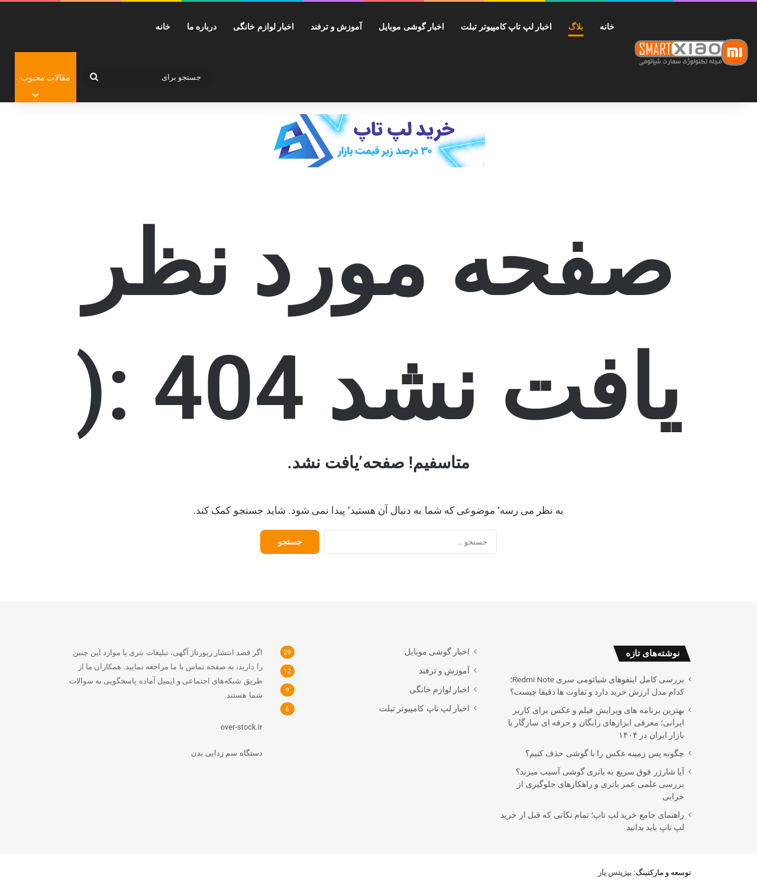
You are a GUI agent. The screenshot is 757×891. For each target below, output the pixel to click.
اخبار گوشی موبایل (411, 26)
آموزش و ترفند (336, 26)
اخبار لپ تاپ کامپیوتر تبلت (506, 26)
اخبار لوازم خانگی (263, 26)
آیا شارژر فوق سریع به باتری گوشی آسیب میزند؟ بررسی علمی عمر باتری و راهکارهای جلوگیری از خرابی (600, 784)
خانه (607, 26)
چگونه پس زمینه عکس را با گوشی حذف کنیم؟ (604, 753)
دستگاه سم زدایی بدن (227, 753)
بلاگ (575, 26)
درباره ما (201, 26)
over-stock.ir (242, 726)
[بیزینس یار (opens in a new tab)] (615, 872)
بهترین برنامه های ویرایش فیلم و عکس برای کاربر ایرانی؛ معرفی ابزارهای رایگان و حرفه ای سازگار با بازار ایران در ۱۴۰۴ (596, 722)
